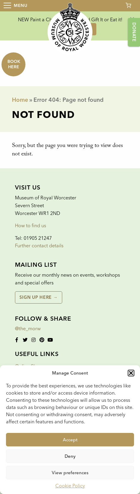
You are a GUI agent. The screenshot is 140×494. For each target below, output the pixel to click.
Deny (70, 456)
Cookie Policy (70, 486)
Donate (134, 32)
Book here (13, 64)
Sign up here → (38, 297)
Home (20, 99)
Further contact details (39, 245)
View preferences (70, 472)
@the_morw (28, 328)
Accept (70, 440)
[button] (131, 373)
